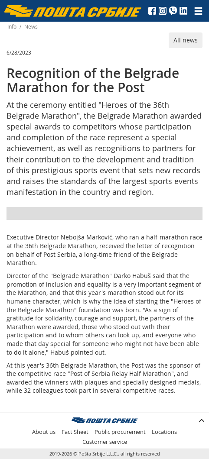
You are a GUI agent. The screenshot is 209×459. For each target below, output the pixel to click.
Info (11, 26)
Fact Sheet (75, 432)
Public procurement (120, 432)
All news (185, 40)
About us (44, 432)
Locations (164, 432)
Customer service (104, 442)
